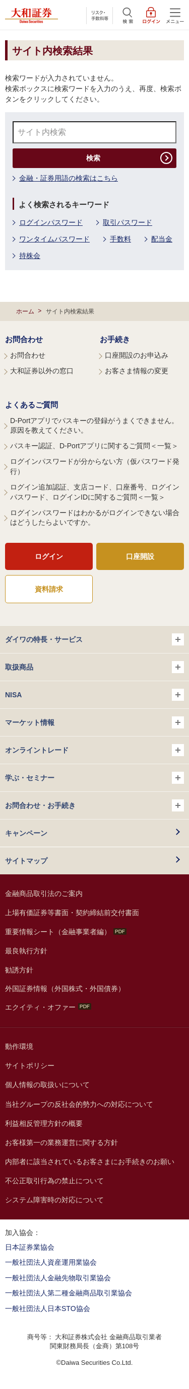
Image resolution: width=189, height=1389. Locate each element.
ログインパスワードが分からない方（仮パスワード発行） (94, 466)
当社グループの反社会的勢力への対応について (79, 1104)
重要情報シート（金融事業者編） (66, 932)
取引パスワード (127, 222)
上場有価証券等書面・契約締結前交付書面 (72, 913)
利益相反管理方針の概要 (44, 1123)
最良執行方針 (26, 951)
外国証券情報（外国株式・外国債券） (65, 989)
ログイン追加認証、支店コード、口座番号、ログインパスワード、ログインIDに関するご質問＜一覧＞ (94, 492)
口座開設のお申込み (136, 355)
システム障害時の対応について (54, 1200)
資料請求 (49, 589)
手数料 (120, 239)
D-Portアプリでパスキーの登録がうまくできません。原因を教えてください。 (94, 426)
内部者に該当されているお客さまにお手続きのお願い (89, 1162)
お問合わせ (24, 339)
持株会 (29, 256)
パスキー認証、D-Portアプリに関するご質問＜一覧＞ (94, 446)
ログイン (49, 556)
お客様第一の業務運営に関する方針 (61, 1142)
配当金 (161, 239)
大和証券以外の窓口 (42, 371)
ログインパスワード (51, 222)
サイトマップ (26, 861)
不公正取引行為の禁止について (54, 1181)
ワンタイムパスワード (54, 239)
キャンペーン (26, 833)
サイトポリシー (29, 1065)
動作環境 (19, 1046)
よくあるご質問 (31, 404)
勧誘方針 (19, 970)
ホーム (25, 311)
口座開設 (140, 556)
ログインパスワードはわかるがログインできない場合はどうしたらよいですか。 (94, 518)
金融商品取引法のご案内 (44, 893)
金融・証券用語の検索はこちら (68, 178)
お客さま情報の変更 (136, 371)
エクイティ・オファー (48, 1007)
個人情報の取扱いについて (47, 1085)
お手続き (115, 339)
